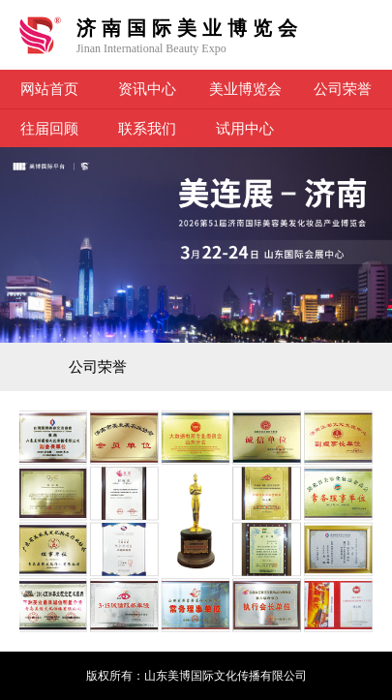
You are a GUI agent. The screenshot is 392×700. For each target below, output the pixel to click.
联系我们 (147, 129)
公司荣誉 (343, 89)
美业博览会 (245, 89)
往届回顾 (49, 129)
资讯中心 (147, 89)
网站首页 (49, 89)
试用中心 (245, 129)
